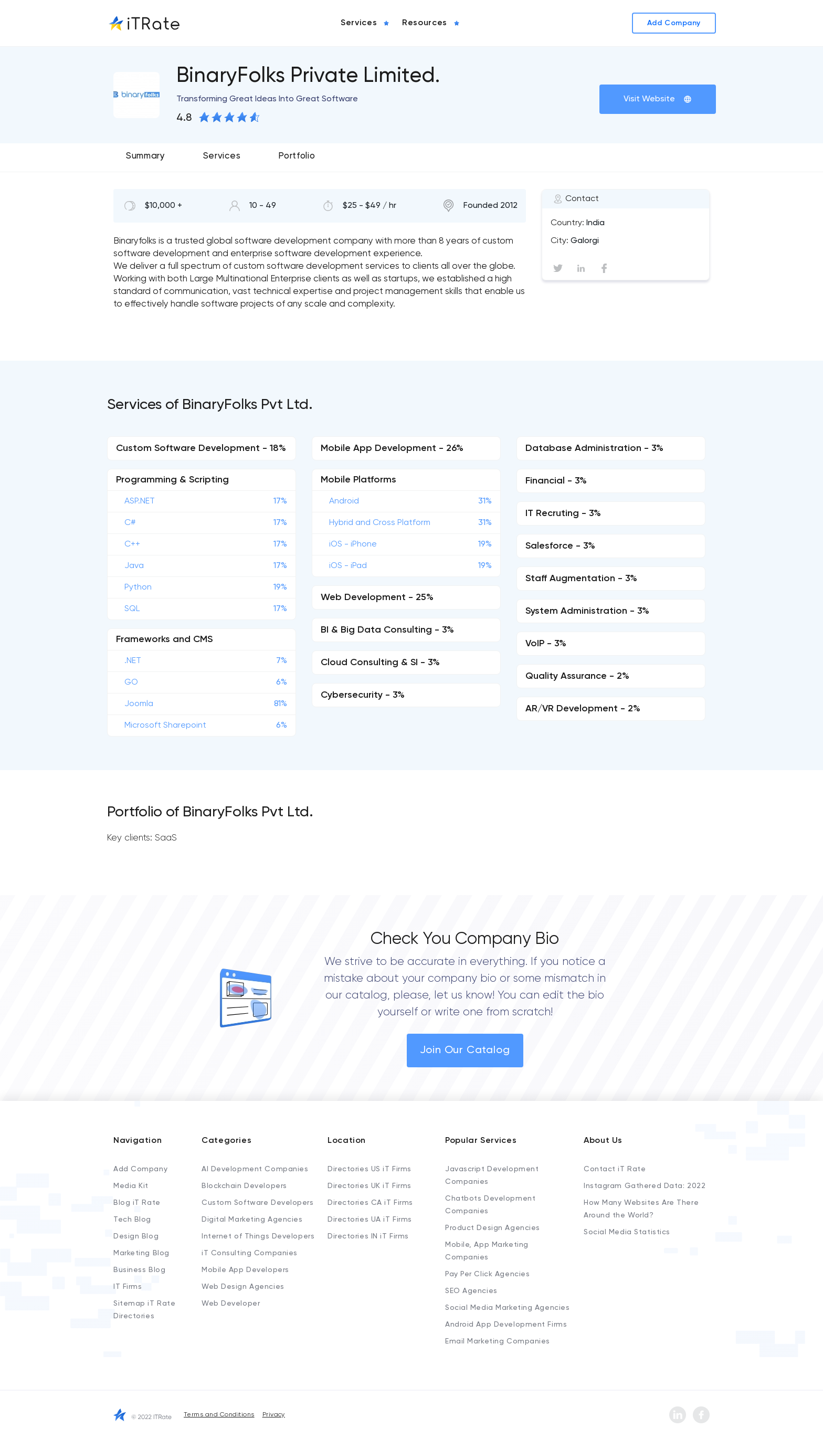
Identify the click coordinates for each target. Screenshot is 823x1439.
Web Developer (231, 1303)
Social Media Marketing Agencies (507, 1307)
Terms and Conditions (219, 1415)
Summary (145, 156)
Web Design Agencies (243, 1286)
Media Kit (131, 1186)
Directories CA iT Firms (370, 1202)
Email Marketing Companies (497, 1341)
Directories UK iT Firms (370, 1186)
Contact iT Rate (615, 1169)
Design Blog (136, 1236)
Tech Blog (132, 1219)
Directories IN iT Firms (368, 1236)
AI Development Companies (255, 1169)
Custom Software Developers (258, 1202)
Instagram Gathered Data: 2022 (644, 1186)
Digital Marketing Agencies (252, 1219)
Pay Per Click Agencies (487, 1274)
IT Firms (127, 1286)
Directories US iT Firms (370, 1169)
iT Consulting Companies (250, 1253)
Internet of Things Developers (258, 1236)
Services (221, 156)
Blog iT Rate (137, 1202)
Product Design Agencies (492, 1228)
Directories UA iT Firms (370, 1219)
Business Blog (139, 1270)
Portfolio (296, 156)
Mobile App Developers (245, 1270)
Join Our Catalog (465, 1050)
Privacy (273, 1415)
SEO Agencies (471, 1291)
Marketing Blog (141, 1253)
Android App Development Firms (506, 1324)
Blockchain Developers (244, 1186)
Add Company (140, 1169)
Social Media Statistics (627, 1232)
